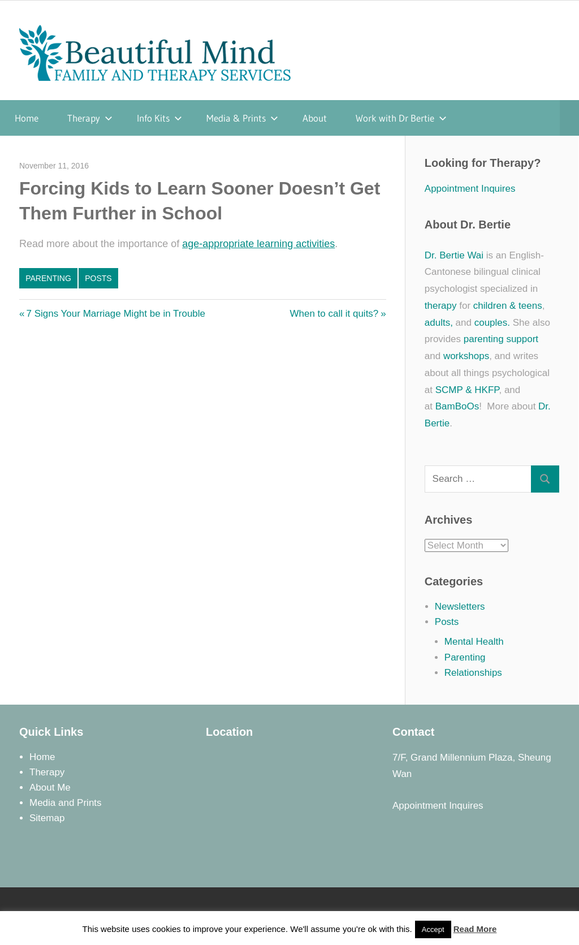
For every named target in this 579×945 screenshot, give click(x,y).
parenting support (501, 339)
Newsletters (460, 606)
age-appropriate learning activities (258, 243)
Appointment (419, 805)
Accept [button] (433, 929)
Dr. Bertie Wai (454, 255)
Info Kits (159, 118)
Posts (98, 278)
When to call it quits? (334, 313)
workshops (466, 356)
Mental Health (474, 641)
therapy (441, 305)
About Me (50, 787)
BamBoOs (457, 406)
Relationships (473, 672)
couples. (492, 322)
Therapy (90, 118)
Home (26, 118)
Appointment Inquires (470, 188)
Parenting (48, 278)
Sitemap (46, 818)
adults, (439, 322)
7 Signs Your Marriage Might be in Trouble (115, 313)
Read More (475, 929)
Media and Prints (65, 802)
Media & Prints (242, 118)
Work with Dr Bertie (401, 118)
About (315, 118)
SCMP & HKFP (467, 390)
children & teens (507, 305)
